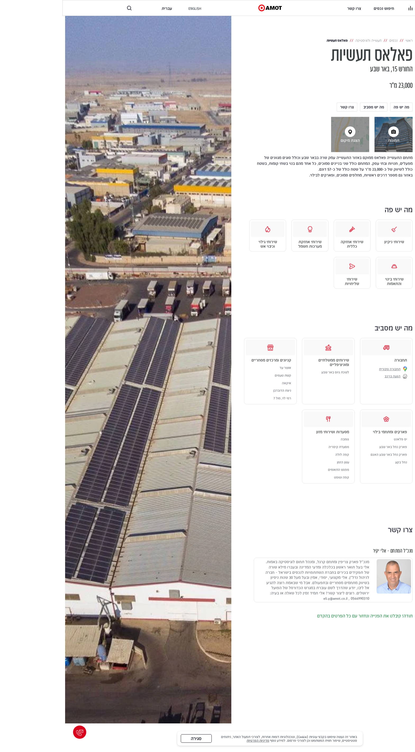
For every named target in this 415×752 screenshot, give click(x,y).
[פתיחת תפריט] (348, 8)
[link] (291, 8)
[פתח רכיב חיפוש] (67, 8)
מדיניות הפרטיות (196, 740)
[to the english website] (132, 8)
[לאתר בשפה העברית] (104, 8)
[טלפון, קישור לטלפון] (82, 8)
